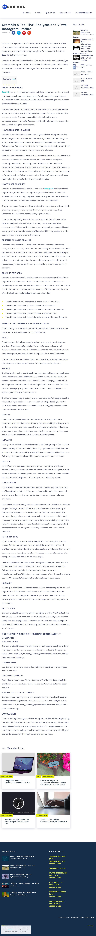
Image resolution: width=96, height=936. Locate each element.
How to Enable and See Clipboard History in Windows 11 (53, 820)
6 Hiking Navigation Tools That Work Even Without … (22, 866)
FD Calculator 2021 (86, 66)
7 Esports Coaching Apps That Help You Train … (24, 884)
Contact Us (69, 917)
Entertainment (83, 13)
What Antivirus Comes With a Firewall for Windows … (22, 857)
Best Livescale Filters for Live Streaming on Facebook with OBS (17, 821)
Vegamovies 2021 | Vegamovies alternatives (57, 903)
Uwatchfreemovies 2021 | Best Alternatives (58, 875)
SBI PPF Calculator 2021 (87, 93)
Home (26, 13)
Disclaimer (90, 917)
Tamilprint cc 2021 (57, 868)
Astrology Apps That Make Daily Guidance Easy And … (23, 893)
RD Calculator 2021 (86, 80)
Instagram (49, 189)
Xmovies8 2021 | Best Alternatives (87, 41)
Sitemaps (91, 926)
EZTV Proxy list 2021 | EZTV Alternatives (56, 884)
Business (65, 13)
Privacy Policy (79, 917)
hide (13, 79)
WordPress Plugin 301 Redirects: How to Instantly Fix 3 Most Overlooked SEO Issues (53, 783)
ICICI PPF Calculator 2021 (87, 87)
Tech (38, 13)
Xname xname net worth (87, 73)
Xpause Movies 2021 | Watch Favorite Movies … (83, 59)
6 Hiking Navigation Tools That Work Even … (83, 33)
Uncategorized (6, 776)
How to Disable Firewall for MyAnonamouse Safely (21, 875)
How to (50, 13)
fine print (10, 929)
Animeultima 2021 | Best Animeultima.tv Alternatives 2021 (83, 49)
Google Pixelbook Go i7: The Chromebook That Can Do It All (17, 782)
